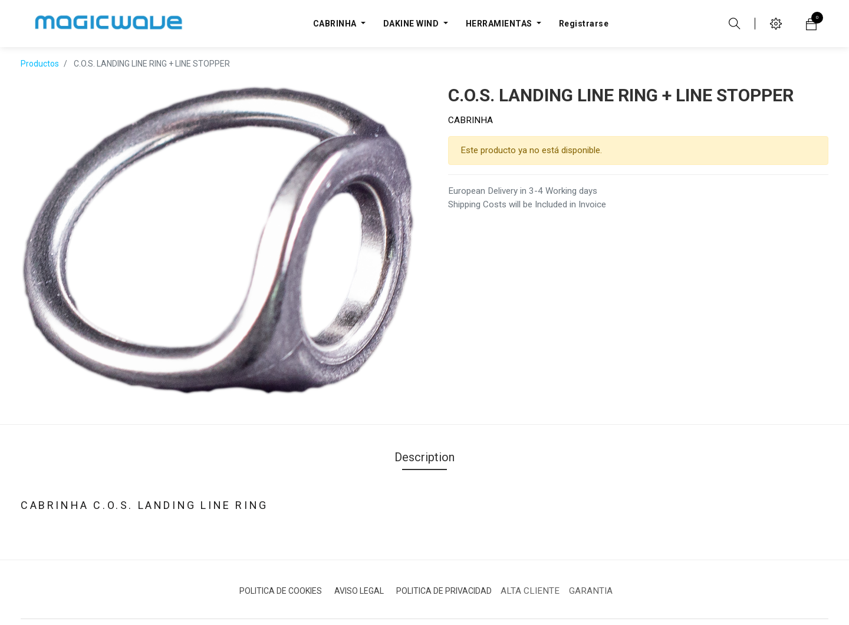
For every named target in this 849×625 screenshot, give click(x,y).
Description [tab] (424, 439)
